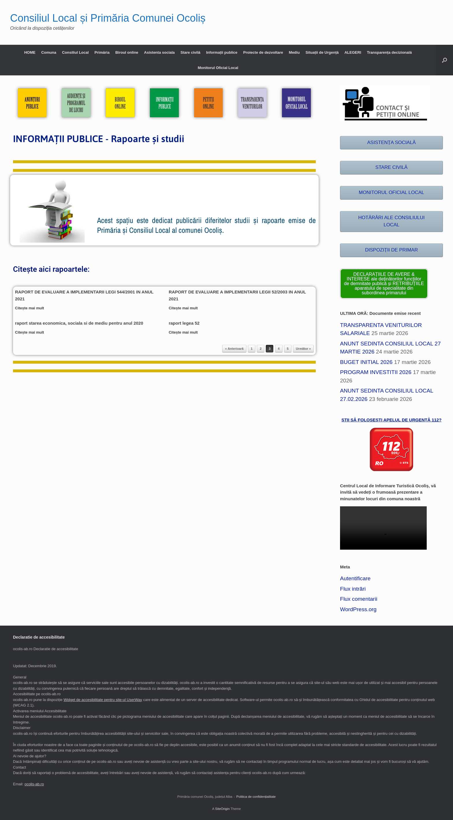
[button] (444, 60)
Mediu (294, 52)
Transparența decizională (389, 52)
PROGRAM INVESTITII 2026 (375, 372)
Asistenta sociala (159, 52)
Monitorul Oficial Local (218, 68)
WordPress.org (358, 609)
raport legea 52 (184, 323)
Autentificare (355, 578)
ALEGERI (352, 52)
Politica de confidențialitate (256, 796)
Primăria (101, 52)
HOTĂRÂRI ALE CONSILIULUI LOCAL (391, 221)
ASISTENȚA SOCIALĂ (391, 142)
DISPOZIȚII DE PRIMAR (391, 250)
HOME (30, 52)
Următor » (303, 348)
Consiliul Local (75, 52)
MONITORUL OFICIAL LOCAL (391, 192)
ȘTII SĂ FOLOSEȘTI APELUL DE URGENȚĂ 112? (391, 419)
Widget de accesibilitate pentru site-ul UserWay (103, 700)
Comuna (48, 52)
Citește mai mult (31, 308)
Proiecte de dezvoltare (263, 52)
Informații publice (221, 52)
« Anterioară (234, 348)
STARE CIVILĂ (391, 167)
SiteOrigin (222, 808)
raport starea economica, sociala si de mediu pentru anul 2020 (79, 323)
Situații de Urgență (322, 52)
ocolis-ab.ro (34, 784)
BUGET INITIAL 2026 (366, 362)
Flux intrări (353, 589)
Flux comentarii (358, 599)
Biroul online (126, 52)
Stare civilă (190, 52)
